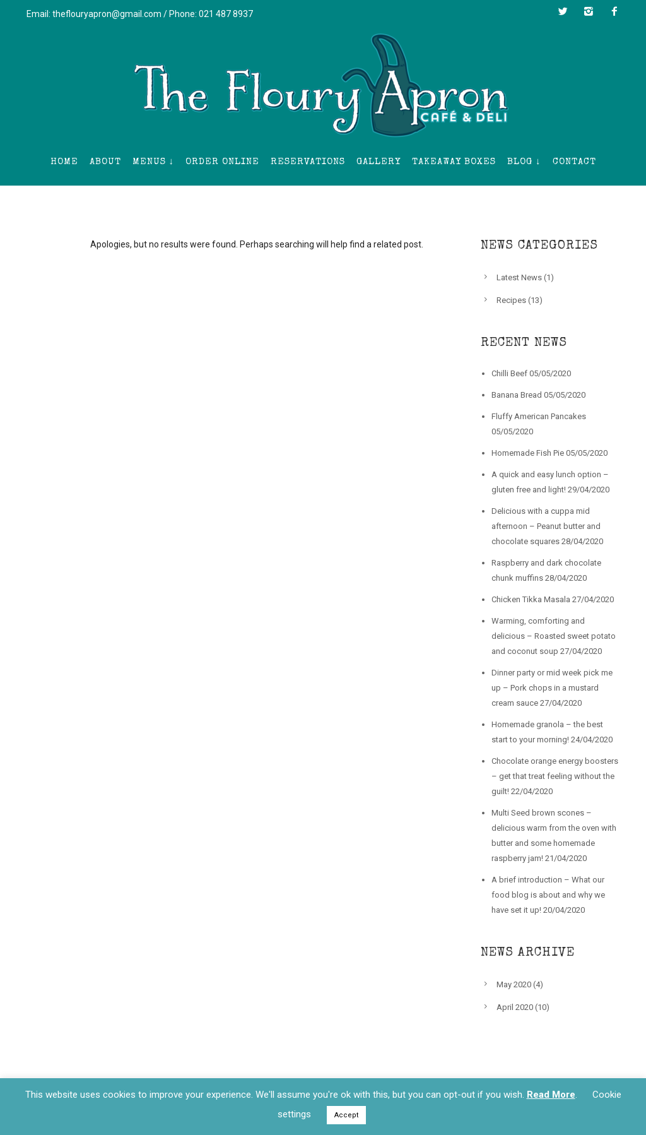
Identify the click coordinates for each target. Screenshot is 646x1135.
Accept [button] (346, 1115)
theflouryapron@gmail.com (107, 14)
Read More (551, 1094)
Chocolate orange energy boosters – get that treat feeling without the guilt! (554, 776)
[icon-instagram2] (592, 11)
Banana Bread (516, 395)
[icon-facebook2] (614, 11)
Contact (574, 162)
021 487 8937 (226, 14)
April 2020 (514, 1007)
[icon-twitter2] (566, 11)
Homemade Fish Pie (527, 453)
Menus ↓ (153, 162)
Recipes (511, 300)
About (105, 162)
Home (64, 162)
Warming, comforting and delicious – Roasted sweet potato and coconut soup (553, 636)
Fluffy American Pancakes (538, 416)
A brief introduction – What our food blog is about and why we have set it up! (548, 895)
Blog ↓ (524, 162)
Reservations (308, 162)
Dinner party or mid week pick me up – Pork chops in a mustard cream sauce (552, 688)
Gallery (378, 162)
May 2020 (513, 984)
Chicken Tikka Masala (530, 599)
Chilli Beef (509, 373)
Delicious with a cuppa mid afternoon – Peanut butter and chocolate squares (546, 526)
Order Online (222, 162)
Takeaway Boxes (454, 162)
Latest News (519, 277)
